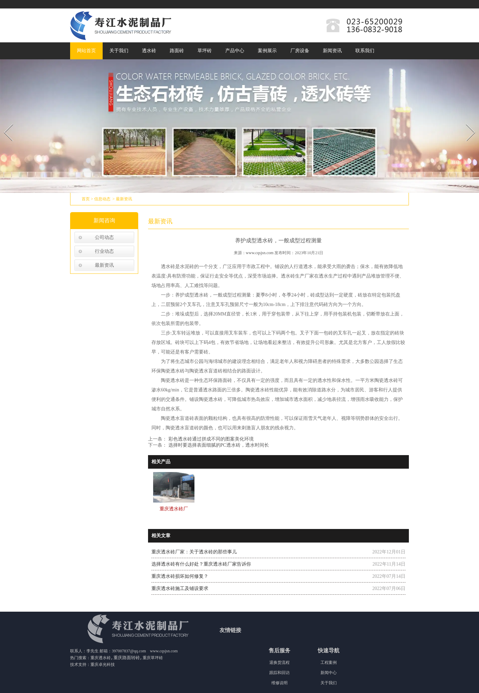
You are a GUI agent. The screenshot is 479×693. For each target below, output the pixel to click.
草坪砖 (204, 50)
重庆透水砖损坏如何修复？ (179, 576)
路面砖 (177, 50)
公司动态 (104, 237)
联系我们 (364, 50)
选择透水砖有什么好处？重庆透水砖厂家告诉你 (201, 564)
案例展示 (267, 50)
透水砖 (149, 50)
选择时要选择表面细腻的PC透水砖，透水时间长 (218, 445)
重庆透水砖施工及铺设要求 (179, 588)
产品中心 (234, 50)
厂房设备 (299, 50)
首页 (86, 199)
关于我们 (118, 50)
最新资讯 (104, 265)
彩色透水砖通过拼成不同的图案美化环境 (210, 439)
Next (466, 121)
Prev (4, 121)
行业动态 (104, 251)
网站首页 (86, 50)
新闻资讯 (332, 50)
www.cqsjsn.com (260, 252)
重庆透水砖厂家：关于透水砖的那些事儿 (194, 551)
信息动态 (102, 199)
